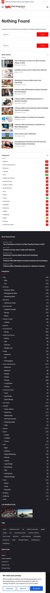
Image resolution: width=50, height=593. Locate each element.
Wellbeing (6, 214)
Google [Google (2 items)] (5, 533)
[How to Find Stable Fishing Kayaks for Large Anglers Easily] (24, 513)
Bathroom (7, 367)
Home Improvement (9, 165)
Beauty (6, 338)
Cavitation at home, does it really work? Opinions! (31, 70)
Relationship (8, 415)
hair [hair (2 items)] (11, 533)
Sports (5, 194)
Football (7, 438)
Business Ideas (9, 290)
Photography (8, 361)
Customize (9, 588)
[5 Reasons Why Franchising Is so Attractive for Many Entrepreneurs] (7, 127)
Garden (6, 377)
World (5, 218)
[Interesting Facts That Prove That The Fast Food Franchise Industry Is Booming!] (7, 144)
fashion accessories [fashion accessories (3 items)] (32, 529)
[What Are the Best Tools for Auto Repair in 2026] (9, 513)
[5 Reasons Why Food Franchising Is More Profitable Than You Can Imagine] (7, 111)
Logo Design (8, 464)
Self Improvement (10, 419)
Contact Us (5, 561)
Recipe (6, 332)
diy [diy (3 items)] (23, 529)
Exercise (7, 345)
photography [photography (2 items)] (37, 536)
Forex (6, 393)
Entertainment (7, 188)
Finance (5, 221)
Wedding (5, 204)
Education (6, 208)
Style (6, 425)
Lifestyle (5, 171)
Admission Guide (10, 303)
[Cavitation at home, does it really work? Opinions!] (7, 73)
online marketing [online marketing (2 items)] (26, 536)
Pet (5, 357)
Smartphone (8, 473)
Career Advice (8, 409)
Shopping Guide (9, 422)
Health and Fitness (9, 178)
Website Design (9, 477)
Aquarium (7, 354)
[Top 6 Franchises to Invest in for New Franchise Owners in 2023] (7, 63)
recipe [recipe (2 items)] (13, 540)
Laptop (6, 460)
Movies (6, 312)
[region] (23, 582)
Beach (6, 483)
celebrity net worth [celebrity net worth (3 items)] (14, 529)
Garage (6, 374)
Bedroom (7, 370)
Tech (4, 175)
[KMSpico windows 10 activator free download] (7, 119)
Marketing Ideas (9, 296)
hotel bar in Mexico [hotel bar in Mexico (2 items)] (33, 533)
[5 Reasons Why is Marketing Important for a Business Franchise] (7, 102)
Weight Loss (8, 348)
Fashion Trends (8, 185)
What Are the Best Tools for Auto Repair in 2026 (19, 2)
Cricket (6, 435)
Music (6, 316)
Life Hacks (6, 201)
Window (7, 386)
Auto (4, 191)
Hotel (6, 486)
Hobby (5, 211)
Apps (6, 448)
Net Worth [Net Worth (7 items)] (15, 536)
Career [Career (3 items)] (4, 529)
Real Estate (8, 396)
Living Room (8, 383)
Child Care (7, 412)
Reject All (23, 588)
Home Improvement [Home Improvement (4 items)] (20, 533)
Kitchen (6, 380)
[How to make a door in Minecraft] (7, 136)
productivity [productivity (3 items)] (6, 540)
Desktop (7, 451)
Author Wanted (6, 558)
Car (5, 283)
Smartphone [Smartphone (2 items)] (6, 543)
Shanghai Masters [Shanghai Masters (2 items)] (23, 540)
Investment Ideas (8, 224)
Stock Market (8, 399)
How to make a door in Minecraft (25, 134)
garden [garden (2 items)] (43, 529)
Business (6, 168)
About (3, 555)
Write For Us (5, 565)
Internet (6, 457)
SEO (5, 470)
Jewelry (6, 322)
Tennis (6, 441)
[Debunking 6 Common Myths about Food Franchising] (7, 83)
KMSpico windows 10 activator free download (29, 117)
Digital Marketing (10, 454)
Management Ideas (10, 293)
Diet (5, 341)
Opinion (5, 161)
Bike (5, 280)
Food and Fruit (7, 181)
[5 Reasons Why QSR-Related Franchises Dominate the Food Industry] (7, 92)
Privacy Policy (6, 568)
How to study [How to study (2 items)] (6, 536)
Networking (8, 467)
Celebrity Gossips (10, 309)
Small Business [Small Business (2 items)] (35, 540)
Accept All (36, 588)
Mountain (7, 489)
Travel (5, 198)
